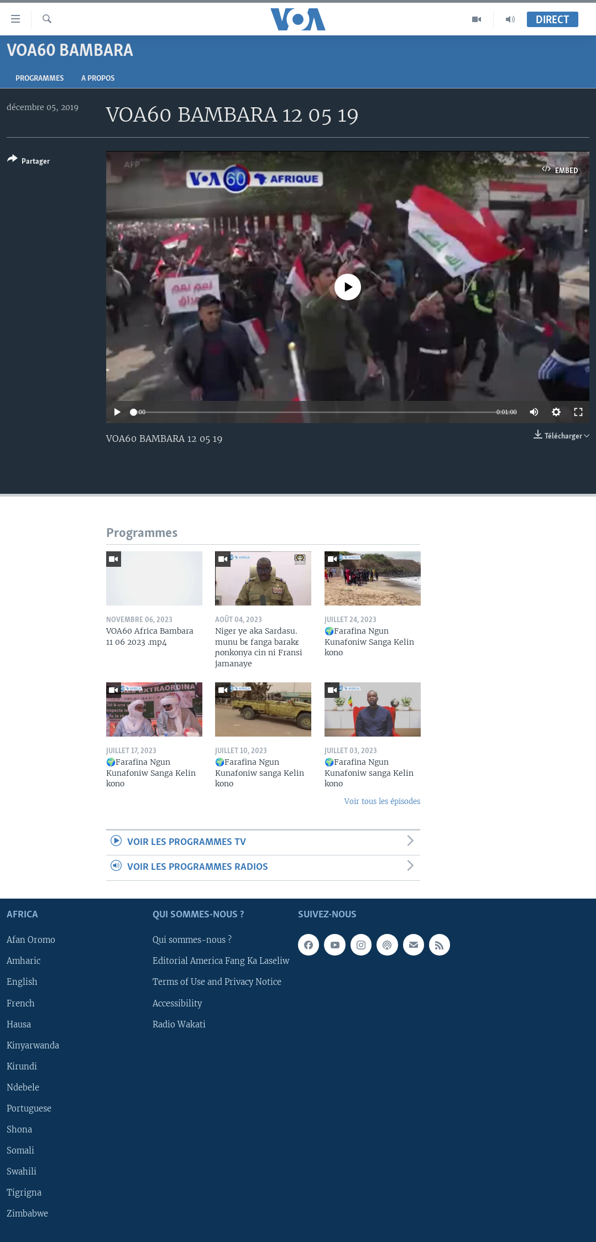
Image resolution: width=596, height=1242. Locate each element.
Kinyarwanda (33, 1045)
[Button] (28, 162)
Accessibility (177, 1003)
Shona (19, 1130)
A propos (97, 79)
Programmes (39, 79)
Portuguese (29, 1109)
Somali (20, 1151)
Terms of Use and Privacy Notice (217, 982)
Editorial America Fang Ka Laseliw (221, 961)
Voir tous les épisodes (382, 801)
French (21, 1003)
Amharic (23, 961)
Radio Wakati (179, 1024)
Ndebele (23, 1087)
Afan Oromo (31, 940)
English (22, 982)
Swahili (21, 1172)
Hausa (19, 1024)
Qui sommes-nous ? (192, 940)
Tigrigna (24, 1193)
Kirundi (22, 1066)
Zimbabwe (27, 1214)
